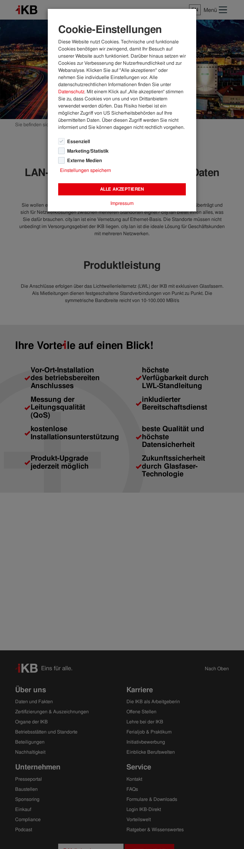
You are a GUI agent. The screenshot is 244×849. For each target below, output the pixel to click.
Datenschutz (71, 91)
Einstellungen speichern (85, 170)
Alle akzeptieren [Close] (122, 189)
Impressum (122, 203)
